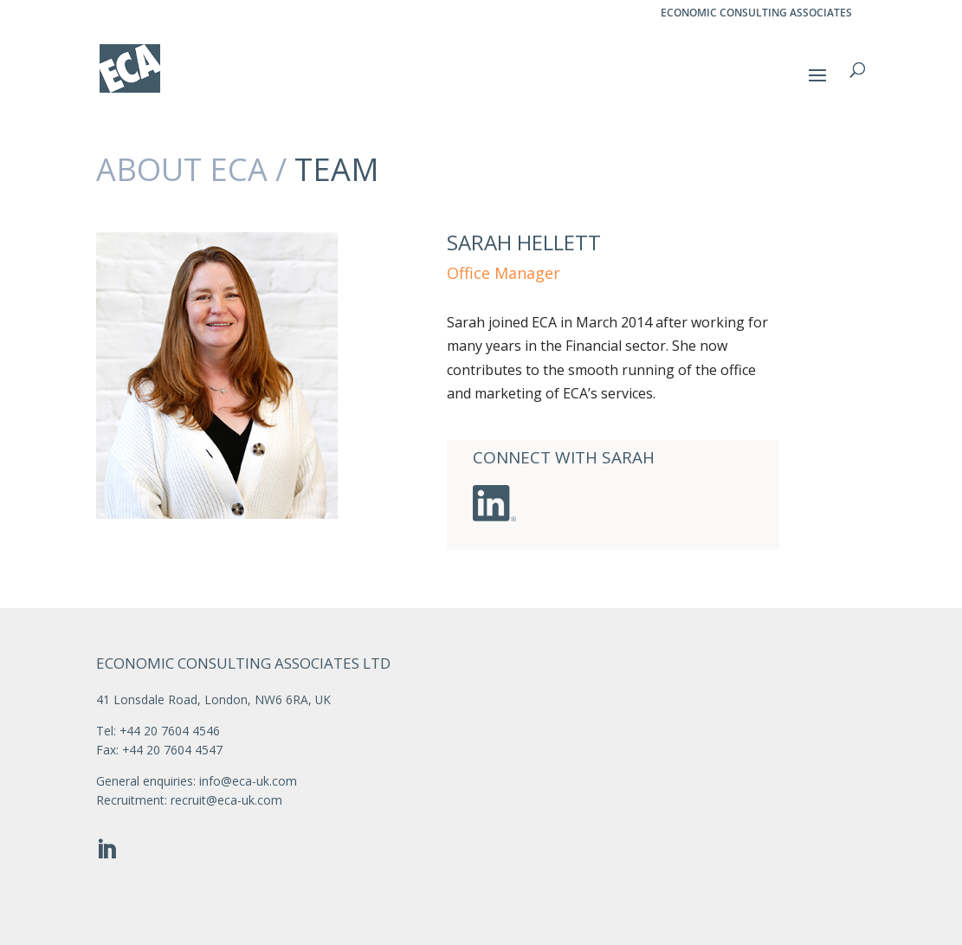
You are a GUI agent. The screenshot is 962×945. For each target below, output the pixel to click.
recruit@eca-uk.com (226, 800)
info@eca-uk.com (248, 781)
